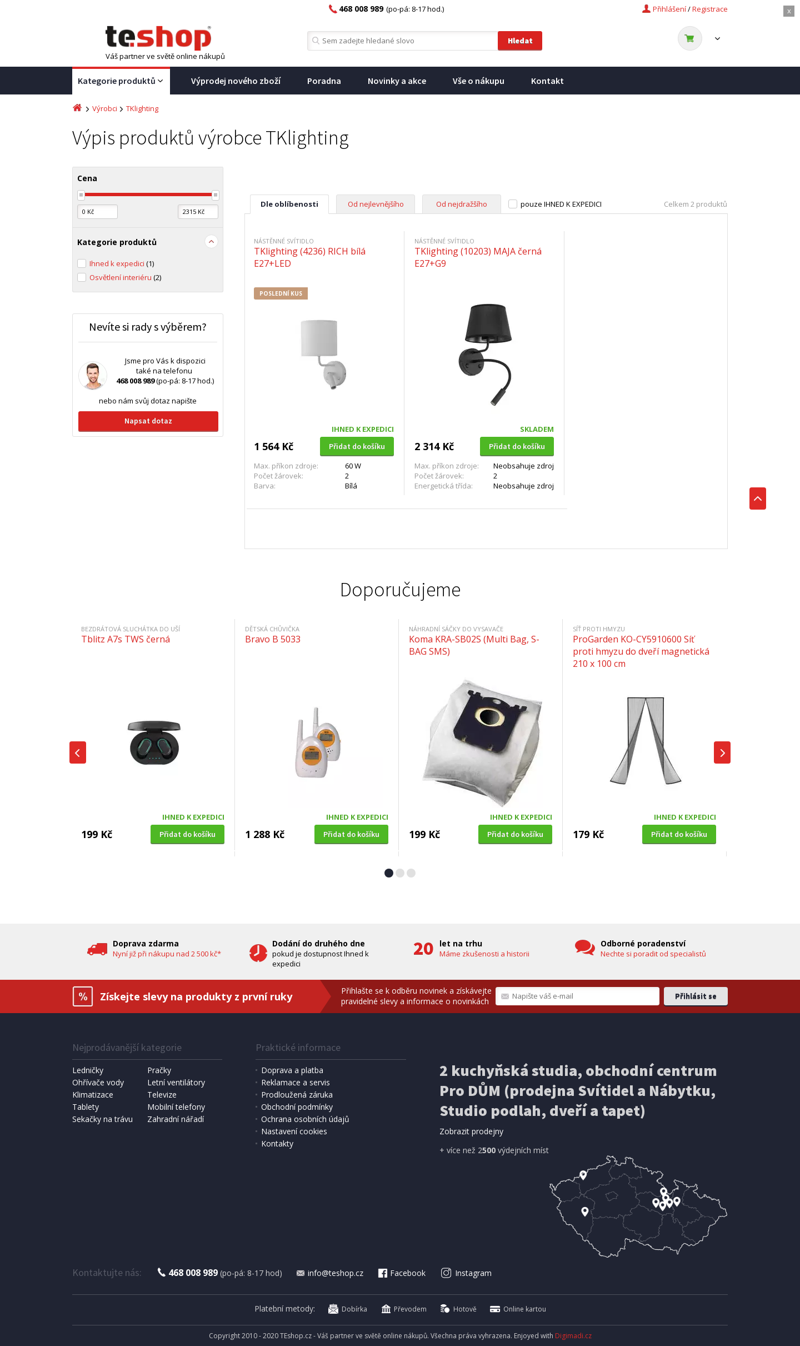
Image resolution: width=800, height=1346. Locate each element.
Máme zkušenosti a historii (484, 954)
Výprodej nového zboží (236, 80)
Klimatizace (92, 1094)
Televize (162, 1094)
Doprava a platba (292, 1070)
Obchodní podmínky (297, 1106)
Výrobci (104, 108)
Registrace (710, 9)
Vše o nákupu (478, 80)
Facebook (401, 1273)
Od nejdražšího (461, 204)
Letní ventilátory (176, 1082)
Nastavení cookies (294, 1131)
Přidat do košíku (357, 446)
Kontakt (547, 80)
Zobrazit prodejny (471, 1131)
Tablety (85, 1106)
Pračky (159, 1070)
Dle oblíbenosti (289, 204)
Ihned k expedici (121, 263)
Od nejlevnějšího (376, 204)
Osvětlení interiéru (125, 277)
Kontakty (277, 1143)
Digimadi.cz (573, 1335)
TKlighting (142, 108)
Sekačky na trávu (102, 1119)
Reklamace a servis (295, 1082)
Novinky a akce (397, 80)
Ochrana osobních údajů (305, 1119)
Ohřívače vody (98, 1082)
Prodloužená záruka (297, 1094)
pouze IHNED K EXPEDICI (561, 204)
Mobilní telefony (176, 1106)
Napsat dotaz (148, 421)
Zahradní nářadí (175, 1119)
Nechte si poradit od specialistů (653, 954)
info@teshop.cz (329, 1273)
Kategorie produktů (121, 81)
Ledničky (87, 1070)
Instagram (466, 1273)
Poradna (324, 80)
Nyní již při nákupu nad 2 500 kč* (167, 954)
